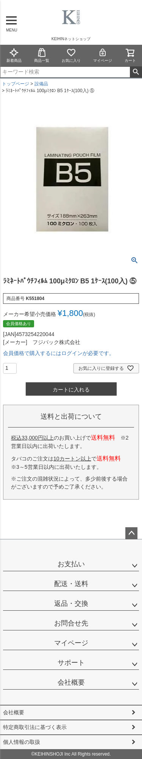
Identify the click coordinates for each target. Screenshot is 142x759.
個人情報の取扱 (21, 742)
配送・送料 (71, 584)
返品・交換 (71, 603)
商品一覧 (41, 55)
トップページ (15, 83)
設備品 (41, 83)
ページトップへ (131, 533)
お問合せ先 (71, 623)
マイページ (102, 55)
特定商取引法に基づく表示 (35, 727)
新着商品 (14, 55)
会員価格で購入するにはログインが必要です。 (58, 353)
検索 (136, 72)
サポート (71, 662)
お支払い (71, 564)
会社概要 (71, 682)
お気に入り (71, 55)
